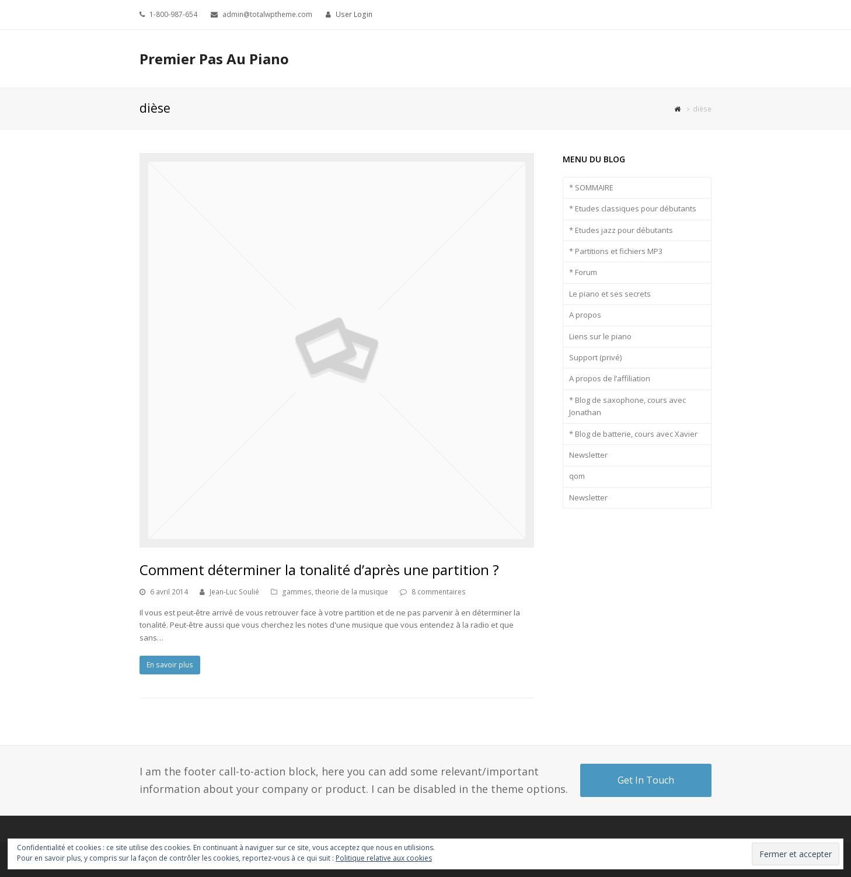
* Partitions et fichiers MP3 (615, 251)
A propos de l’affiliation (609, 378)
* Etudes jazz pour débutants (621, 230)
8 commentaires (438, 592)
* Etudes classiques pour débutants (632, 208)
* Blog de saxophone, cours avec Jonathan (627, 406)
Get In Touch (646, 780)
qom (577, 476)
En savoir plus (170, 665)
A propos (585, 314)
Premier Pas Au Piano (214, 58)
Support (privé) (595, 357)
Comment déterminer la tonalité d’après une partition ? (319, 569)
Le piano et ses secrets (610, 293)
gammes (297, 592)
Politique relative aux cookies (384, 858)
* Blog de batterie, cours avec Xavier (633, 434)
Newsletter (588, 455)
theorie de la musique (351, 592)
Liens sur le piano (600, 336)
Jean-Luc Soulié (234, 592)
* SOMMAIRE (591, 187)
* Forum (583, 272)
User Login (354, 14)
